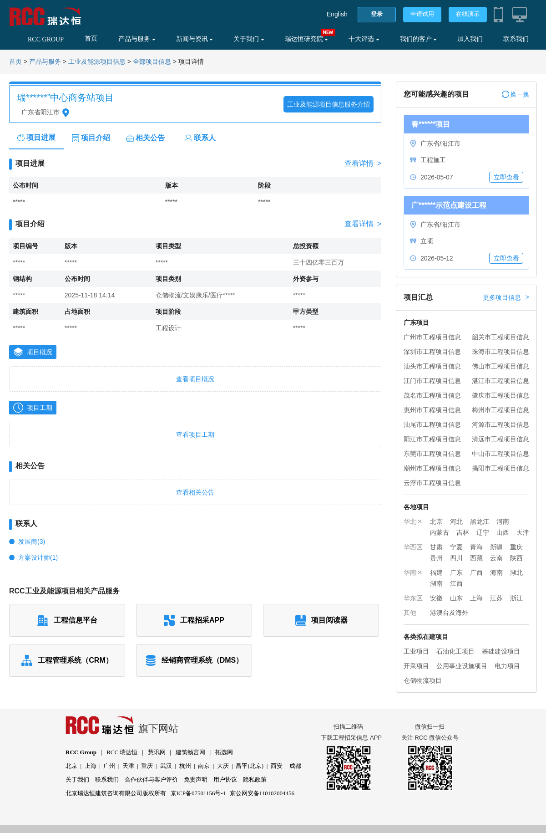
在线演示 (468, 13)
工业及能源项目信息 (97, 61)
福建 (436, 572)
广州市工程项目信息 (432, 337)
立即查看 (506, 177)
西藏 (476, 558)
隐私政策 (255, 779)
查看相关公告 (195, 492)
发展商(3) (31, 541)
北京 (436, 521)
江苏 (496, 598)
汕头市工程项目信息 (432, 366)
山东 (456, 598)
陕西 (516, 558)
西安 (277, 765)
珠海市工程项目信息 (500, 351)
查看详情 (362, 163)
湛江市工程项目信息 (500, 380)
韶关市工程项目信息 (500, 337)
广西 (476, 572)
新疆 (496, 547)
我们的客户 (418, 39)
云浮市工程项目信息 (432, 482)
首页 (91, 38)
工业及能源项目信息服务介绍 (328, 104)
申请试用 (422, 13)
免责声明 (195, 779)
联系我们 (516, 39)
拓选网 (224, 752)
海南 (496, 572)
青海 (476, 547)
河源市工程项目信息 (500, 424)
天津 (522, 532)
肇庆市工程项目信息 (500, 395)
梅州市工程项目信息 (500, 410)
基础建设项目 (501, 651)
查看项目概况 (195, 379)
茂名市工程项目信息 (432, 395)
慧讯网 (157, 752)
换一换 (515, 94)
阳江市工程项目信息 (432, 439)
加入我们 (470, 39)
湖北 (516, 572)
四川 (456, 558)
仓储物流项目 (423, 680)
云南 (496, 558)
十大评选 (364, 39)
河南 (502, 521)
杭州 (185, 765)
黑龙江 (479, 521)
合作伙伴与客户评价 (151, 779)
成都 (295, 765)
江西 (456, 583)
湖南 (436, 583)
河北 (456, 521)
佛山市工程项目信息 (500, 366)
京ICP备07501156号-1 (198, 793)
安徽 (436, 598)
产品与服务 (137, 39)
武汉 (166, 765)
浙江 (516, 598)
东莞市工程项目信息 (432, 453)
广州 (109, 765)
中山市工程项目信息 (500, 453)
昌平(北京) (249, 765)
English (337, 14)
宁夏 (456, 547)
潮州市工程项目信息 (432, 468)
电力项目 (507, 665)
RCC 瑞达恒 (121, 752)
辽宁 (482, 532)
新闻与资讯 (194, 39)
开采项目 (416, 665)
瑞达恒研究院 (307, 39)
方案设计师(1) (38, 557)
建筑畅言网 (190, 752)
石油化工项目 (455, 651)
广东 (456, 572)
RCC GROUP (46, 39)
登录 (377, 13)
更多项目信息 (506, 297)
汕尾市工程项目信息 (432, 424)
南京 (204, 765)
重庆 (516, 547)
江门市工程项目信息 (432, 380)
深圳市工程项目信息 (432, 351)
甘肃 (436, 547)
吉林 (462, 532)
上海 (476, 598)
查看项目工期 (195, 434)
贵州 (436, 558)
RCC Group (81, 752)
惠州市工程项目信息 (432, 410)
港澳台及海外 (449, 612)
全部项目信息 (152, 61)
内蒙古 (439, 532)
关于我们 (248, 39)
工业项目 (416, 651)
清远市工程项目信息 (500, 439)
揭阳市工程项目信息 (500, 468)
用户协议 (225, 779)
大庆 (223, 765)
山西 (502, 532)
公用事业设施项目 (461, 665)
